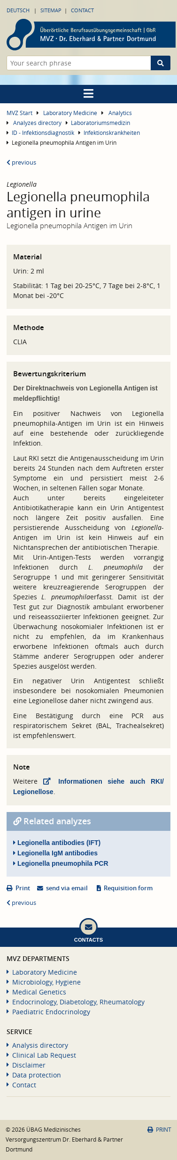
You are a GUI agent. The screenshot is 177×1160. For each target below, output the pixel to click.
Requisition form (128, 888)
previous (21, 162)
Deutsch (18, 10)
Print (22, 888)
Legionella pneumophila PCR (60, 863)
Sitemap (51, 10)
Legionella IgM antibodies (55, 853)
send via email (67, 888)
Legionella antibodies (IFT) (56, 842)
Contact (82, 10)
